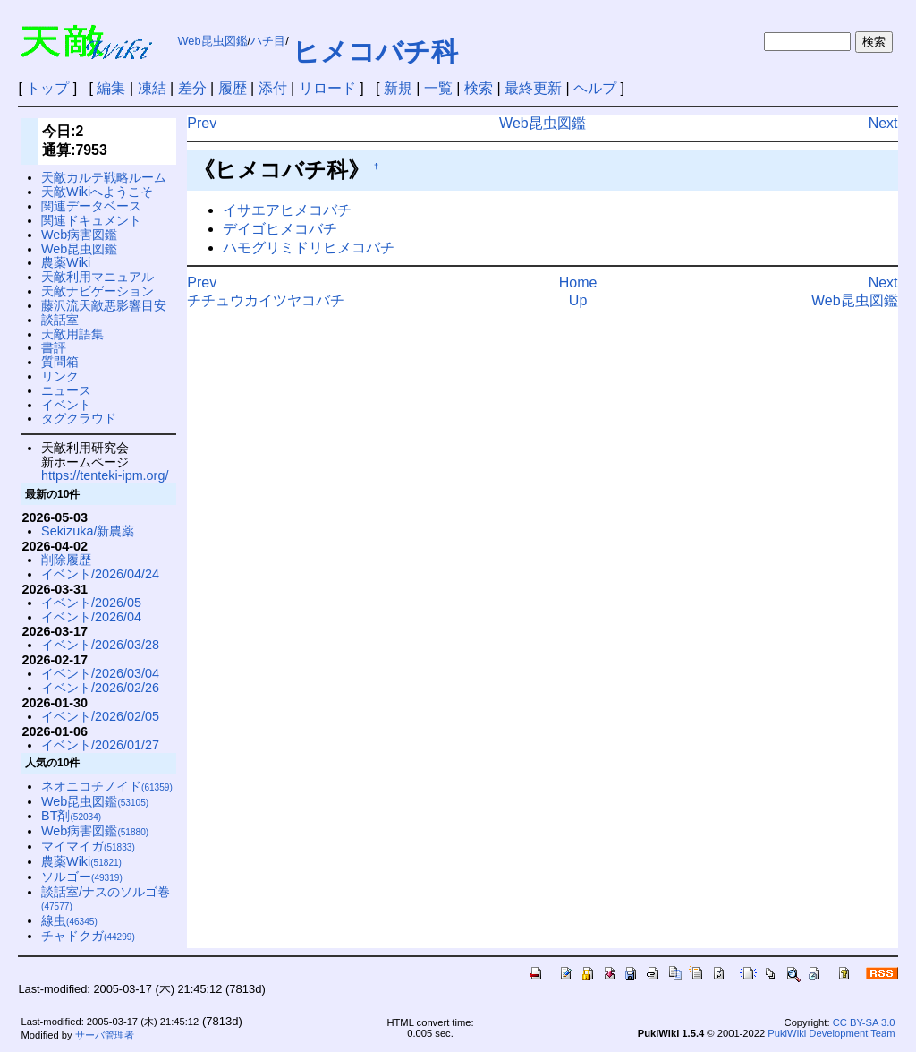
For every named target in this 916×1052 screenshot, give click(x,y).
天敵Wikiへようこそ (97, 191)
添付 (273, 88)
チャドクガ (88, 935)
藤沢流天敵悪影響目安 (103, 305)
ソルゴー (82, 876)
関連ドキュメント (91, 220)
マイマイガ (88, 846)
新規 (398, 88)
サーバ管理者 (104, 1035)
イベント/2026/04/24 (100, 574)
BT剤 (71, 815)
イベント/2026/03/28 (100, 644)
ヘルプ (594, 88)
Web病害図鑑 (79, 234)
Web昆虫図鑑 (212, 40)
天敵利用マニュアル (97, 276)
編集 (111, 88)
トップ (47, 88)
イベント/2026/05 (91, 602)
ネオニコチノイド (107, 786)
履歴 (232, 88)
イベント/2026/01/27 (100, 745)
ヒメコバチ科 (375, 51)
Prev (201, 123)
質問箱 (60, 362)
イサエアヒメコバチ (287, 210)
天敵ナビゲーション (97, 291)
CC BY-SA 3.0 (864, 1022)
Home (578, 282)
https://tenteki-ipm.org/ (104, 475)
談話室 (60, 319)
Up (578, 300)
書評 (53, 347)
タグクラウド (78, 418)
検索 (478, 88)
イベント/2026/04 (91, 617)
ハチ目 (267, 40)
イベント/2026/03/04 (100, 673)
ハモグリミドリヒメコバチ (308, 247)
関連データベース (91, 206)
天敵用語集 (72, 334)
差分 (192, 88)
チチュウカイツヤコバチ (265, 300)
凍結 (152, 88)
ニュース (66, 390)
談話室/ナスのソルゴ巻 (105, 898)
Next (883, 123)
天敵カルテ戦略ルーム (103, 177)
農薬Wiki (65, 262)
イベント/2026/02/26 (100, 687)
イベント (66, 405)
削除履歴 (66, 559)
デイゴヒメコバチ (280, 228)
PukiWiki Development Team (831, 1033)
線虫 (69, 920)
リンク (60, 376)
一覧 (438, 88)
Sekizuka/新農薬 (87, 531)
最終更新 (533, 88)
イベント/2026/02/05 (100, 716)
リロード (327, 88)
